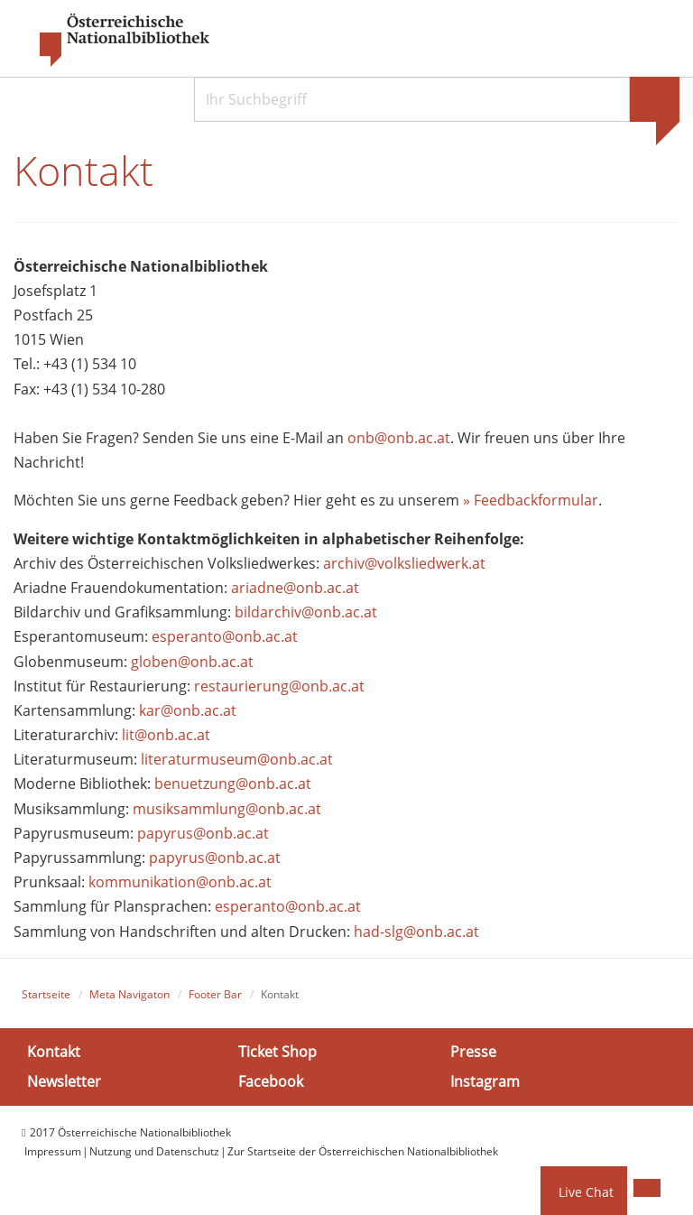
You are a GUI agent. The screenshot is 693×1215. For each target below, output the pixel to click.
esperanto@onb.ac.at (225, 636)
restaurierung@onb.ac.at (279, 686)
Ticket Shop (277, 1052)
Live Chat (586, 1192)
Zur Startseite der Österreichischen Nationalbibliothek (362, 1151)
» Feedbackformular (530, 500)
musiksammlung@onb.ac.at (227, 809)
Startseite (46, 994)
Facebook (270, 1081)
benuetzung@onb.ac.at (232, 783)
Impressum (52, 1151)
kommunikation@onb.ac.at (180, 882)
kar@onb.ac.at (187, 710)
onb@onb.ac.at (398, 438)
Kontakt (53, 1052)
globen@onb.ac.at (192, 662)
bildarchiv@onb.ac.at (306, 612)
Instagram (485, 1081)
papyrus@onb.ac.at (203, 833)
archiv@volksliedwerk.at (404, 563)
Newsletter (64, 1081)
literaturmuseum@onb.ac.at (237, 759)
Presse (473, 1052)
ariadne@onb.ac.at (295, 588)
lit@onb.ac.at (166, 735)
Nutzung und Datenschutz (154, 1151)
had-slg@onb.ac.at (416, 931)
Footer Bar (215, 994)
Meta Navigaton (129, 994)
